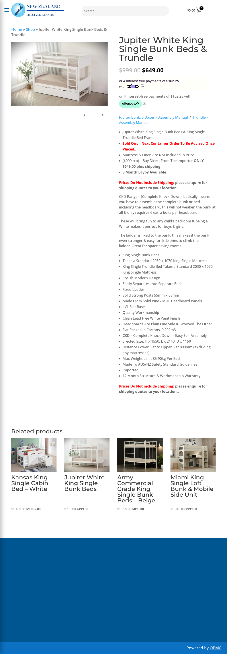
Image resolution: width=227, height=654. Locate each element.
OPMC (215, 647)
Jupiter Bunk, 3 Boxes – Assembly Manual (153, 117)
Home (16, 29)
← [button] (87, 113)
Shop (30, 29)
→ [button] (101, 113)
